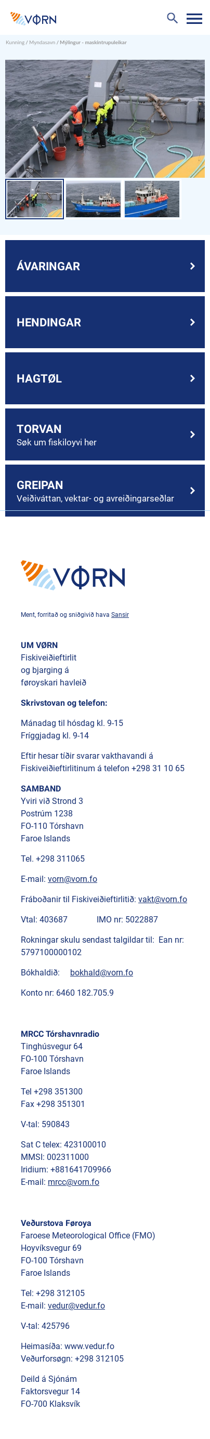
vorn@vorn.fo (72, 879)
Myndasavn (42, 42)
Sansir (120, 614)
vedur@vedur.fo (76, 1306)
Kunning (15, 42)
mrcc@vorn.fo (73, 1182)
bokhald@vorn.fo (101, 973)
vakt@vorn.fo (162, 899)
